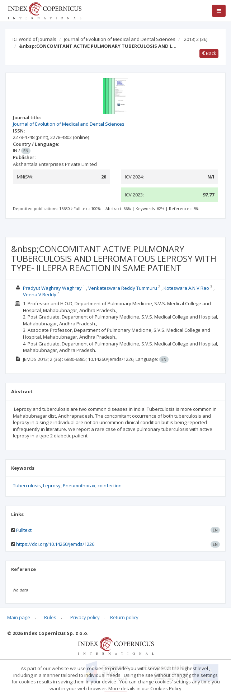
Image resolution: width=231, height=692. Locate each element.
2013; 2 (195, 39)
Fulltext (24, 530)
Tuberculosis (27, 485)
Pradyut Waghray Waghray (52, 288)
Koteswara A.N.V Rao (187, 288)
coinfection (110, 485)
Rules (50, 617)
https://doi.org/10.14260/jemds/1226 (55, 544)
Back (209, 53)
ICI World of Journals (34, 39)
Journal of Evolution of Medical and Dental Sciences (119, 39)
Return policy (124, 617)
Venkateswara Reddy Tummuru (122, 288)
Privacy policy (85, 617)
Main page (18, 617)
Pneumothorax (79, 485)
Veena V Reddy (39, 294)
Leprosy (52, 485)
